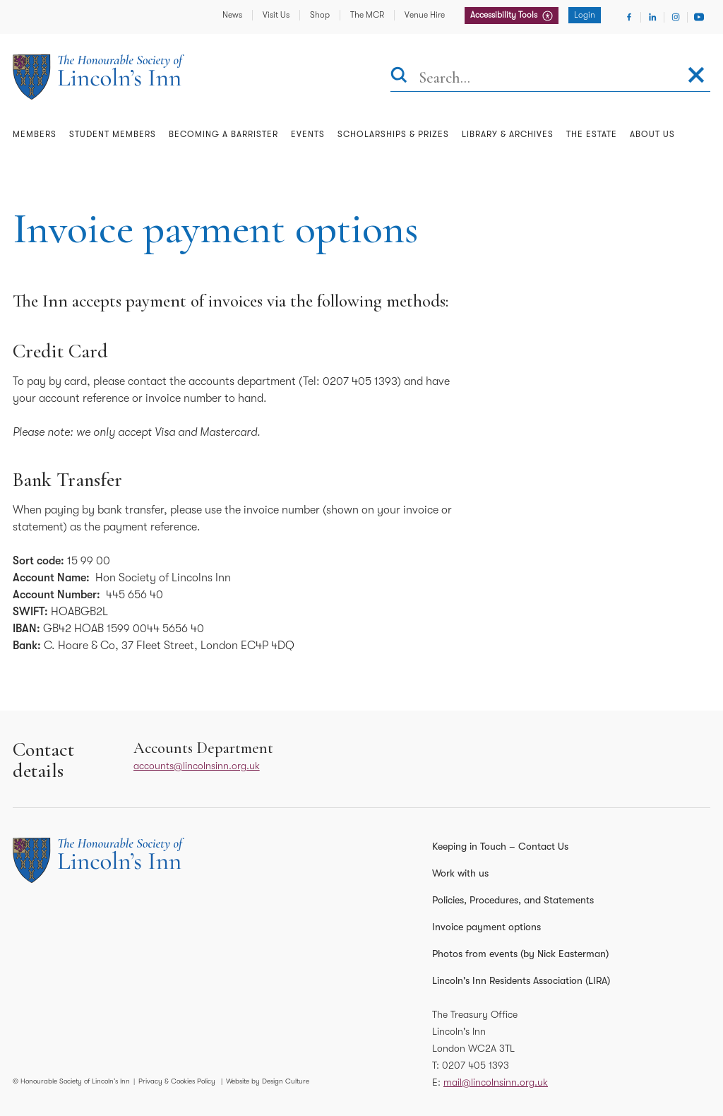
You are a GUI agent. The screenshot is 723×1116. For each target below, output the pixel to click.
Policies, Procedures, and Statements (513, 900)
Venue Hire (425, 15)
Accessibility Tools (504, 15)
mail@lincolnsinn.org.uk (495, 1082)
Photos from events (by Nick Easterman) (520, 953)
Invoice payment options (486, 926)
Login (584, 15)
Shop (320, 15)
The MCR (367, 15)
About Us (652, 134)
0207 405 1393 (475, 1065)
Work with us (460, 873)
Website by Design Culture (267, 1081)
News (232, 15)
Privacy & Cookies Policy (176, 1081)
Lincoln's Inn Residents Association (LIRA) (521, 980)
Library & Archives (508, 134)
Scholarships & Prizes (393, 134)
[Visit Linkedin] (652, 17)
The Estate (591, 134)
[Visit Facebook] (629, 17)
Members (34, 134)
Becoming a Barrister (223, 134)
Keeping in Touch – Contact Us (500, 846)
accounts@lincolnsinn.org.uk (196, 765)
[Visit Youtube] (699, 17)
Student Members (112, 134)
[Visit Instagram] (675, 17)
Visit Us (276, 15)
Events (308, 134)
